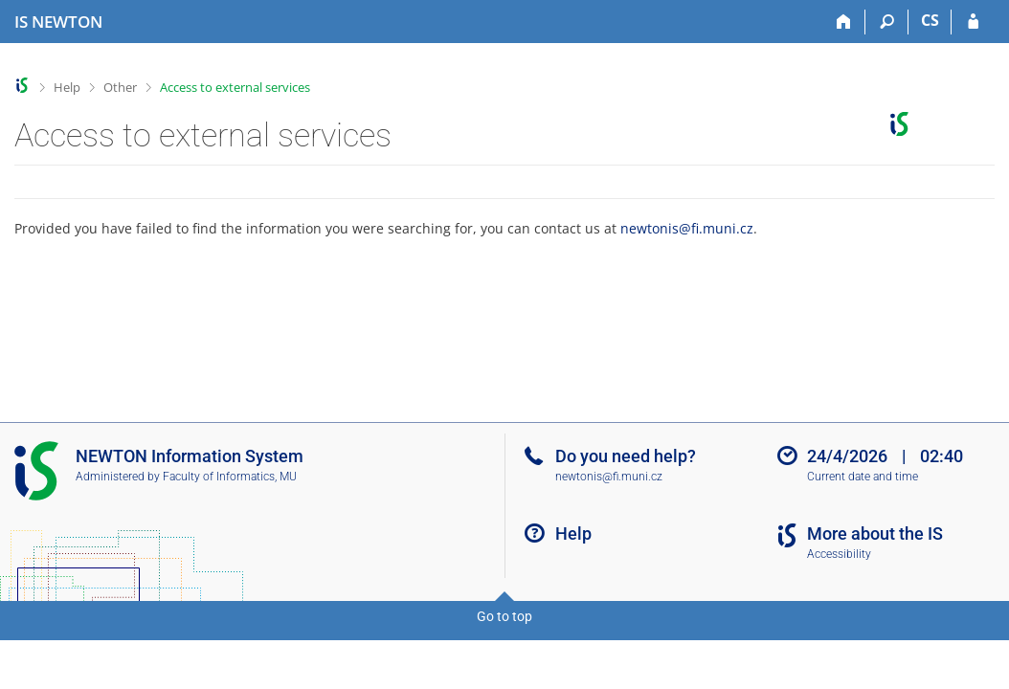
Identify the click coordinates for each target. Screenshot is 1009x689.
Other (120, 87)
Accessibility (839, 554)
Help (67, 87)
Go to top (504, 616)
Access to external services (235, 87)
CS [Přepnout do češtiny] (930, 20)
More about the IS (875, 533)
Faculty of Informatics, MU (230, 476)
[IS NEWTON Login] (973, 22)
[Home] (843, 22)
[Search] (886, 22)
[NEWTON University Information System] (58, 22)
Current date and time (862, 476)
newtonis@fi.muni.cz (686, 228)
